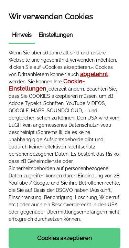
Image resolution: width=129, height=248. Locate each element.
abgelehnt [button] (94, 74)
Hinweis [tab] (22, 35)
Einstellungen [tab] (56, 35)
